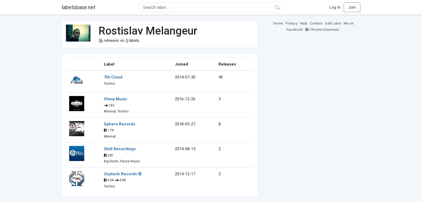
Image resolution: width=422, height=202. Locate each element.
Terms (278, 23)
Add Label (333, 23)
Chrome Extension (322, 30)
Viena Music (115, 99)
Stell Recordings (120, 148)
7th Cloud (113, 77)
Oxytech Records (120, 174)
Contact (316, 23)
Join (352, 7)
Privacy (291, 23)
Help (303, 23)
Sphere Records (119, 124)
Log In (334, 7)
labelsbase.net (79, 7)
